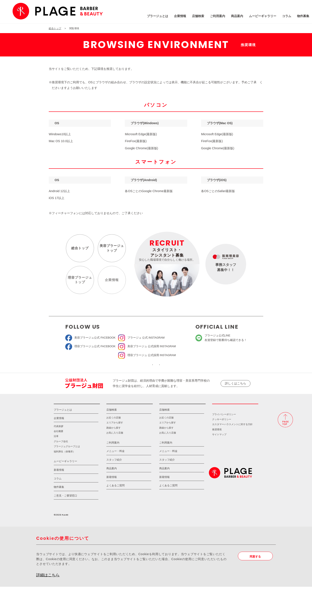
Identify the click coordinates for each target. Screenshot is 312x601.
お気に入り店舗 (114, 447)
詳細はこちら (48, 589)
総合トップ (78, 249)
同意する (257, 571)
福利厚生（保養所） (64, 465)
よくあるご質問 (115, 499)
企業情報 (153, 17)
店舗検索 (171, 17)
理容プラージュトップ (78, 281)
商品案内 (210, 17)
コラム (259, 17)
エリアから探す (114, 437)
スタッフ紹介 (114, 473)
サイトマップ (219, 448)
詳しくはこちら (235, 392)
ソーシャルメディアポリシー (185, 370)
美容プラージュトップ (110, 250)
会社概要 (58, 445)
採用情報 (235, 415)
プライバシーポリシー (224, 428)
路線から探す (113, 442)
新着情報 (59, 484)
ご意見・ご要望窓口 (65, 509)
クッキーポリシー (221, 433)
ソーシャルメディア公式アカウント (126, 370)
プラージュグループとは (67, 461)
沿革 (56, 450)
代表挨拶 (58, 440)
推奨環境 (217, 443)
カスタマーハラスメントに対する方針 (232, 438)
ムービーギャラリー (235, 17)
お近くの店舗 (113, 432)
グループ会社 (61, 455)
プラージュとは (130, 17)
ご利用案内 (190, 17)
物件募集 (276, 17)
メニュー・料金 (115, 465)
